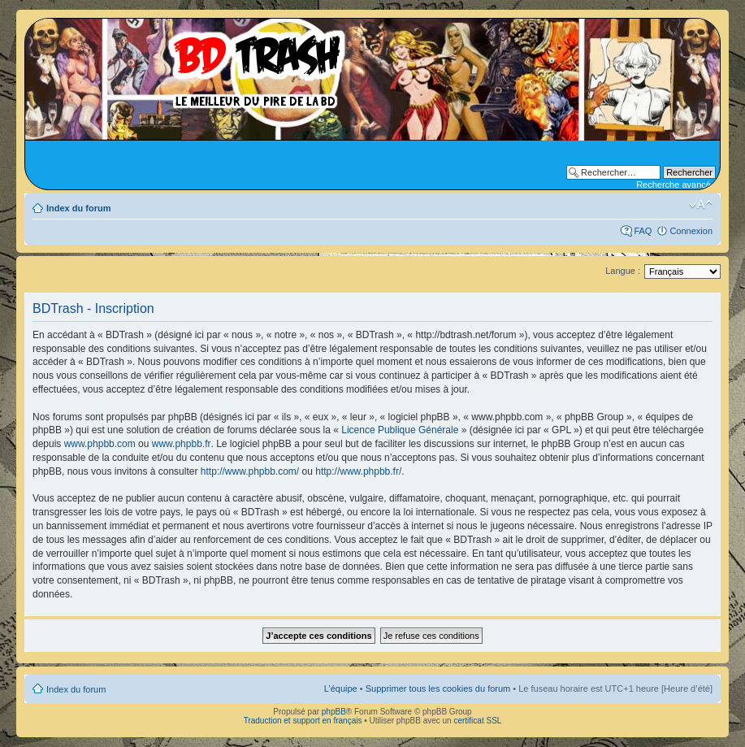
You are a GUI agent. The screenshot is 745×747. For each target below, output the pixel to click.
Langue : (622, 271)
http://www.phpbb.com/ (250, 471)
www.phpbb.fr (181, 444)
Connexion (691, 231)
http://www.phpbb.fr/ (358, 471)
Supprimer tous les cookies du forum (438, 688)
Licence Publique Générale (399, 430)
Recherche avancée (676, 184)
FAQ (643, 231)
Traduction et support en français (303, 720)
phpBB (334, 711)
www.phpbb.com (100, 444)
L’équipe (340, 688)
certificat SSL (477, 720)
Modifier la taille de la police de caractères (701, 205)
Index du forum (78, 208)
